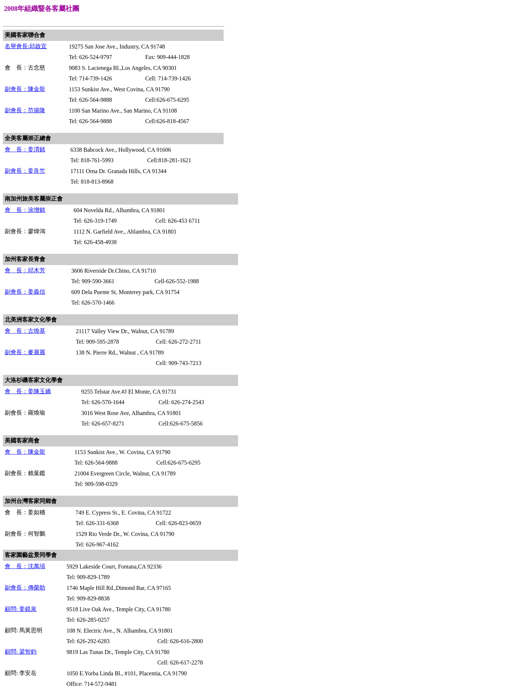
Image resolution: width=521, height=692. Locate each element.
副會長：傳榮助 (25, 587)
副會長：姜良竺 (25, 171)
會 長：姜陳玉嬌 (28, 391)
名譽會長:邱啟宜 (26, 46)
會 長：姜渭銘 (25, 149)
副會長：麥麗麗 (25, 352)
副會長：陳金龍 (25, 89)
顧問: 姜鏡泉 (21, 609)
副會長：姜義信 (25, 292)
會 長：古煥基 (25, 331)
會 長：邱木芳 (25, 270)
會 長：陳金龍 (25, 452)
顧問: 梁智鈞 (21, 652)
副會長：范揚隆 (25, 110)
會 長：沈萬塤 (25, 566)
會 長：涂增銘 (25, 210)
